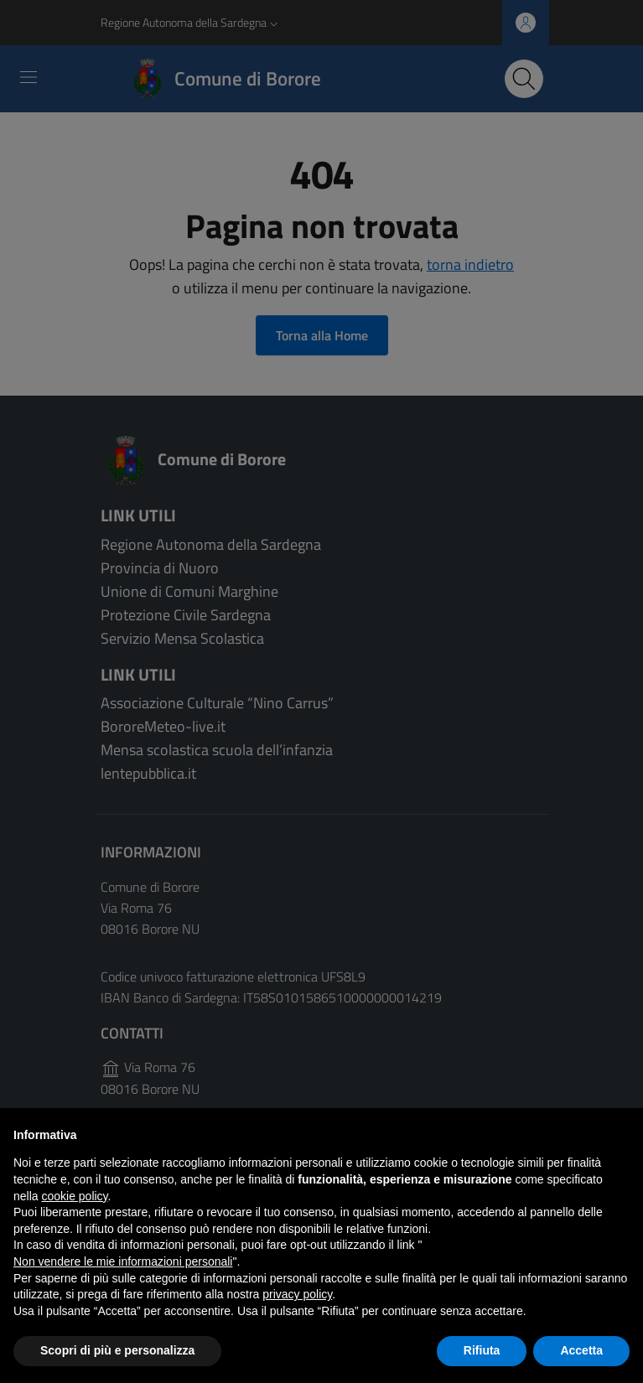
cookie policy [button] (74, 1196)
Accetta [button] (581, 1350)
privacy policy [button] (297, 1294)
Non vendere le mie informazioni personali (122, 1261)
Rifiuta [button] (482, 1350)
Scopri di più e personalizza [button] (117, 1350)
